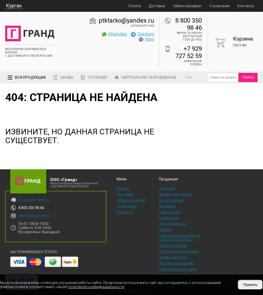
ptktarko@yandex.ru (126, 20)
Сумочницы (169, 218)
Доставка (157, 6)
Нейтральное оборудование (148, 77)
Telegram (142, 33)
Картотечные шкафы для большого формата (180, 237)
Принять (250, 285)
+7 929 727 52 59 (188, 52)
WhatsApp (114, 33)
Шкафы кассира (172, 257)
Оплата (134, 6)
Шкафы (66, 77)
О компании (219, 6)
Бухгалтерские (171, 200)
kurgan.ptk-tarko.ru (33, 200)
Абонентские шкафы (176, 263)
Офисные (167, 188)
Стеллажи (97, 77)
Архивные (167, 206)
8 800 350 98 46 (188, 24)
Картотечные (170, 212)
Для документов (172, 224)
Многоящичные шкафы (179, 251)
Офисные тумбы (172, 245)
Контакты (245, 6)
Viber (146, 39)
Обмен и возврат (187, 6)
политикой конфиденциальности (96, 287)
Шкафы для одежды (175, 194)
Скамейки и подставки (178, 269)
